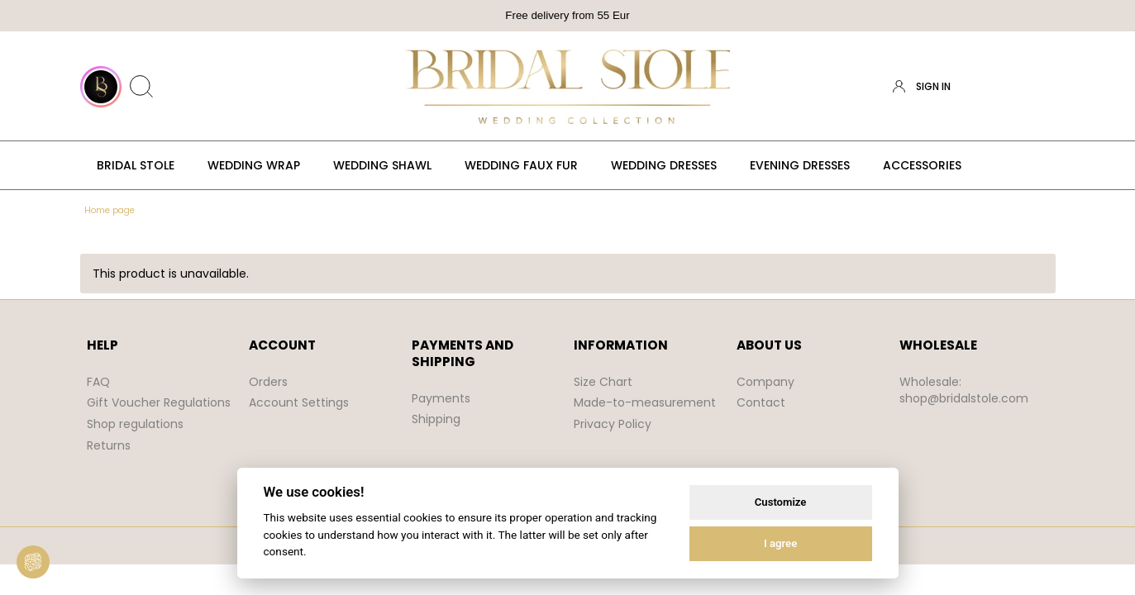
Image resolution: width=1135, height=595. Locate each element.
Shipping (436, 419)
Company (765, 382)
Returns (109, 445)
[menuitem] (135, 165)
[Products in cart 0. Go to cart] (1041, 86)
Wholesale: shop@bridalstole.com (963, 390)
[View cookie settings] (33, 561)
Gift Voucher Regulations (159, 402)
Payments (441, 398)
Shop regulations (135, 424)
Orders (268, 382)
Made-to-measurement (645, 402)
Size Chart (603, 382)
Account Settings (299, 402)
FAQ (98, 382)
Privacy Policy (612, 424)
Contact (761, 402)
